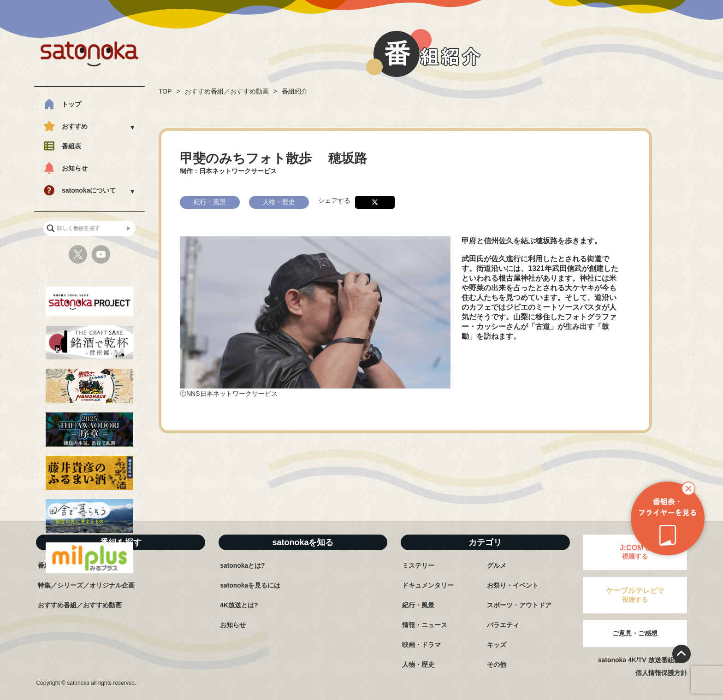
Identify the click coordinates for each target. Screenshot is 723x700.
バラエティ (503, 625)
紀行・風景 (418, 605)
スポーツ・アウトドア (519, 605)
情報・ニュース (424, 625)
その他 (496, 664)
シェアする (334, 199)
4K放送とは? (239, 605)
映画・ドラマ (421, 644)
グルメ (496, 565)
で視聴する (635, 595)
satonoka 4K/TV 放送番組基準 (642, 660)
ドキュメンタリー (428, 585)
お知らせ (75, 168)
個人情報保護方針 (661, 672)
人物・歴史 (418, 664)
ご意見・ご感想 (635, 633)
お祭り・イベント (513, 585)
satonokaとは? (242, 565)
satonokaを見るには (250, 585)
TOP (165, 91)
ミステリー (418, 565)
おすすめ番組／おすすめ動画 (227, 91)
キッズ (496, 644)
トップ (71, 104)
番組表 (71, 146)
